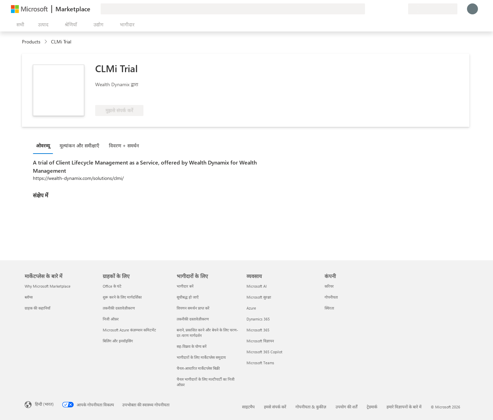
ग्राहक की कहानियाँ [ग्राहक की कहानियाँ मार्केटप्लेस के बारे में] (37, 308)
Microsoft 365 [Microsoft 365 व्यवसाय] (257, 329)
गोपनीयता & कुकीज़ (310, 406)
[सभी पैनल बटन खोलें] (19, 24)
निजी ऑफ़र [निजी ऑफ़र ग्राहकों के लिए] (111, 318)
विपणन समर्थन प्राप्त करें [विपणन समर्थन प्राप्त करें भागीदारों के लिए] (193, 308)
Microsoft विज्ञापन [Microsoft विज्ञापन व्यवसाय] (260, 340)
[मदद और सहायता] (386, 9)
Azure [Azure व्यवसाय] (251, 308)
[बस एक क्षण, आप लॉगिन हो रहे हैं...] (472, 8)
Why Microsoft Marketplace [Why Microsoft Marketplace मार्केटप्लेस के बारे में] (48, 286)
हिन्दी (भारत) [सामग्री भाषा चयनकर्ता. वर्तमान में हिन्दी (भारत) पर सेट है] (44, 404)
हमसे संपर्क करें (275, 406)
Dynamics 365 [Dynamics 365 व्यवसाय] (258, 318)
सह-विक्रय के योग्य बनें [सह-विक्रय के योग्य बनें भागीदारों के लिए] (191, 346)
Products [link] (31, 41)
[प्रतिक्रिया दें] (378, 9)
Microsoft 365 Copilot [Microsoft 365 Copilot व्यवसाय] (264, 351)
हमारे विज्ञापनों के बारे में (404, 406)
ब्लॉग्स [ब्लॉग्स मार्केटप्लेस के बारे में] (29, 297)
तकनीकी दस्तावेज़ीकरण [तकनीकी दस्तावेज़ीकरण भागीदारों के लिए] (193, 318)
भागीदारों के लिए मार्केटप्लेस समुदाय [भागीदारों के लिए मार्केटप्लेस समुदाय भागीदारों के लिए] (201, 357)
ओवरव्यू (43, 145)
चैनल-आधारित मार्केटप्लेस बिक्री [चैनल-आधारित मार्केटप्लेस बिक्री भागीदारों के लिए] (198, 368)
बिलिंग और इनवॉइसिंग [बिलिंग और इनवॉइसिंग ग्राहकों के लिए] (118, 340)
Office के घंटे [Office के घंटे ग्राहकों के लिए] (112, 286)
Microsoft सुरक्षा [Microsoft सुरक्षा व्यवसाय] (258, 297)
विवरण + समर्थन (124, 145)
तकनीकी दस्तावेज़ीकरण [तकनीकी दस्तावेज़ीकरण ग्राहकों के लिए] (119, 308)
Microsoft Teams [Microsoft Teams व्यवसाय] (260, 362)
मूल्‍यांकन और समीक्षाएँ (79, 145)
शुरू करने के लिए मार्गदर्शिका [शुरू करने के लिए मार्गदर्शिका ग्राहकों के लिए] (122, 297)
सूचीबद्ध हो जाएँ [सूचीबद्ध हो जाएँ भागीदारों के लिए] (188, 297)
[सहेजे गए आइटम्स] (394, 9)
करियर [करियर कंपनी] (329, 286)
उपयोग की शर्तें (346, 406)
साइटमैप (248, 406)
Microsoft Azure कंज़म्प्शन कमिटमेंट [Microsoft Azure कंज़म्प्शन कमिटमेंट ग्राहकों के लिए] (129, 329)
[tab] (44, 145)
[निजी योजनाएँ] (402, 9)
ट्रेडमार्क (372, 406)
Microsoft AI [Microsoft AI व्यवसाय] (256, 286)
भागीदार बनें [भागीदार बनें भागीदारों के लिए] (185, 286)
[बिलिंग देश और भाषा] (432, 8)
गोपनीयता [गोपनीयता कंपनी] (331, 297)
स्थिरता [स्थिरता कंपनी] (329, 308)
